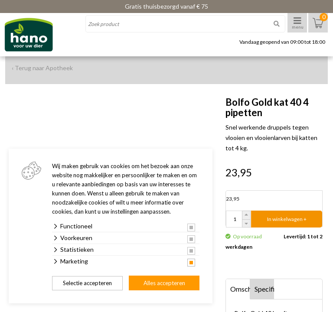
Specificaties (264, 289)
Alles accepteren (164, 283)
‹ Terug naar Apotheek (42, 68)
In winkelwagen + (287, 219)
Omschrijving (240, 289)
